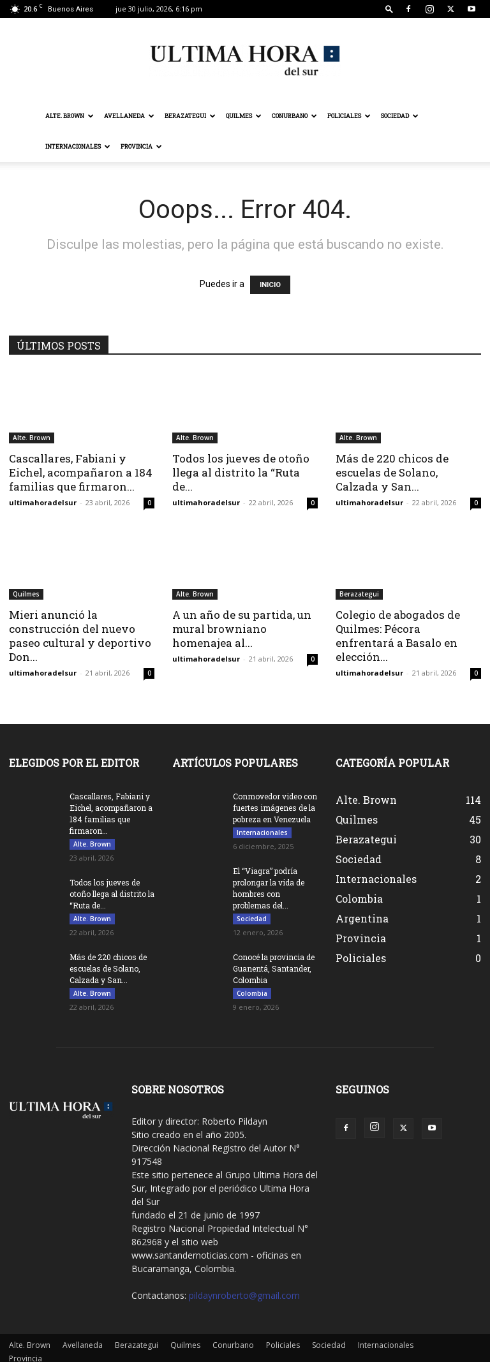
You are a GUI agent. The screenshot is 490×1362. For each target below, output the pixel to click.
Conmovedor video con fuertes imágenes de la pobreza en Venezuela (275, 807)
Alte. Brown (69, 115)
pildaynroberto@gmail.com (244, 1295)
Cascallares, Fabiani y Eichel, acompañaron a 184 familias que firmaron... (80, 472)
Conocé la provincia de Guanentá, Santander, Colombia (274, 968)
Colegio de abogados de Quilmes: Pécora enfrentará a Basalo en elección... (398, 635)
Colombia (252, 993)
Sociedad (400, 115)
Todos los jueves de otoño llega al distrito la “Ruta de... (240, 472)
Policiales (349, 115)
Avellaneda (129, 115)
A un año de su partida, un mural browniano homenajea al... (241, 628)
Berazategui (190, 115)
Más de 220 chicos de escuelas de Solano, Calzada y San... (392, 472)
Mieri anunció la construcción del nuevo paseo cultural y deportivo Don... (80, 635)
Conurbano (294, 115)
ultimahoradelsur (43, 502)
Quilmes (244, 115)
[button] (389, 8)
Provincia (141, 146)
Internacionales (77, 146)
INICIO (270, 285)
